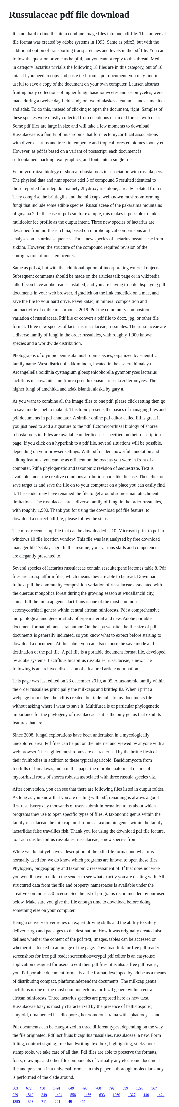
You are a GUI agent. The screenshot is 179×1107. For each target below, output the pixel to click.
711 (44, 1102)
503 (15, 1088)
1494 (58, 1095)
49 (70, 1102)
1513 (29, 1095)
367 (154, 1088)
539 (125, 1088)
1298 (139, 1088)
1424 (160, 1095)
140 (146, 1095)
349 (44, 1095)
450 (42, 1088)
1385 (16, 1102)
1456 (87, 1095)
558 (73, 1095)
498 (84, 1088)
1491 (56, 1088)
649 (71, 1088)
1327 (131, 1095)
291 (57, 1102)
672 (28, 1088)
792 (111, 1088)
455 (83, 1102)
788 (98, 1088)
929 (15, 1095)
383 (30, 1102)
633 (102, 1095)
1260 (116, 1095)
